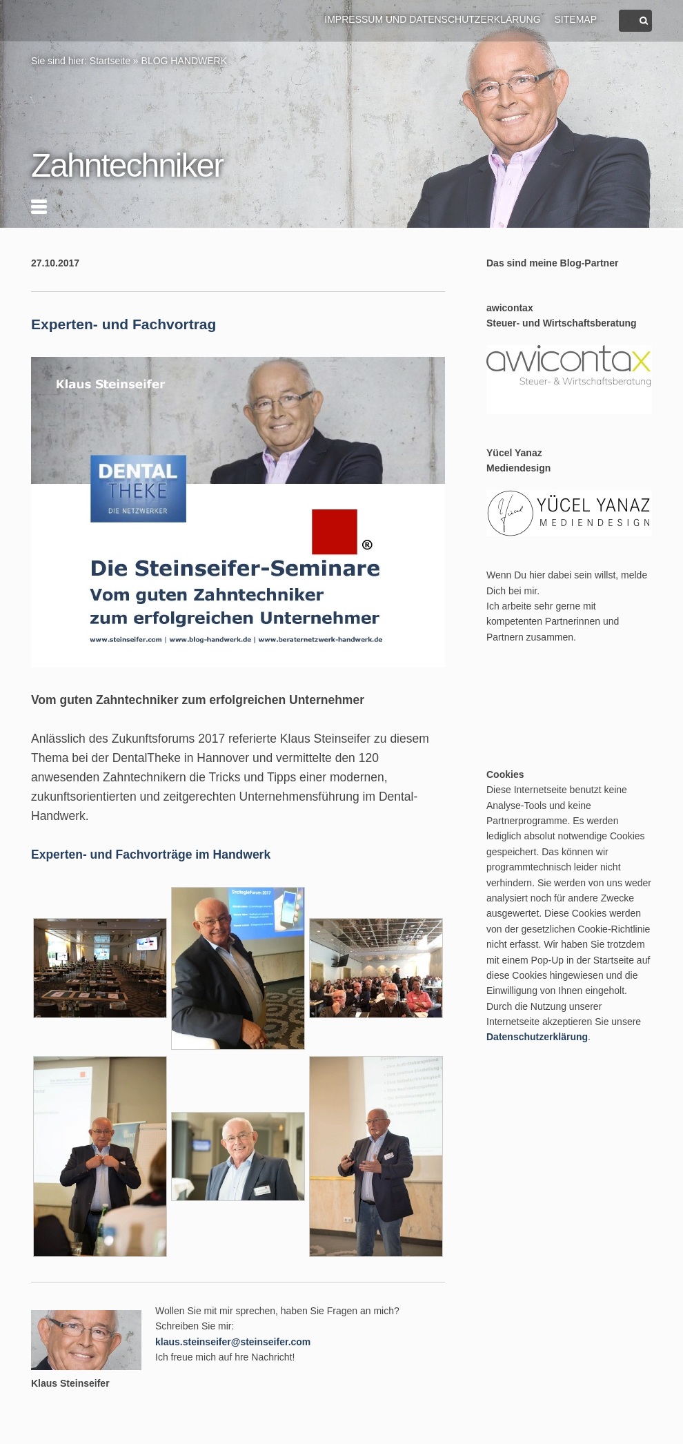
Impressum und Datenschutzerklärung (432, 19)
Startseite (110, 60)
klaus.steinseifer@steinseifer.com (232, 1341)
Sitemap (576, 19)
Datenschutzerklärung (537, 1036)
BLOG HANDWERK (184, 60)
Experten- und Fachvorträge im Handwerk (150, 854)
